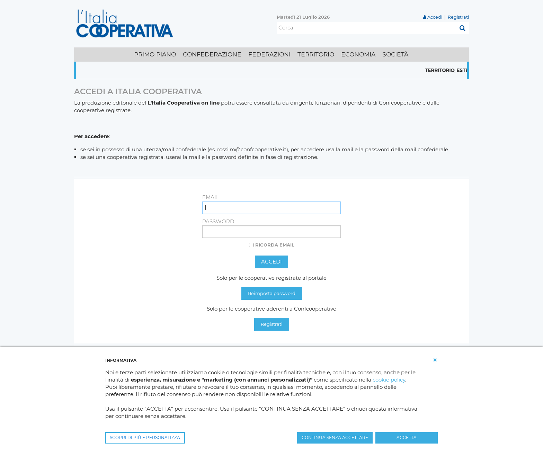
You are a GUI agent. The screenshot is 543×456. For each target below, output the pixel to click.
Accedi (434, 17)
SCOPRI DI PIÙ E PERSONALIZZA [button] (145, 437)
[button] (435, 360)
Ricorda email (274, 245)
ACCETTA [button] (407, 437)
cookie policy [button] (389, 379)
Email (210, 197)
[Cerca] (366, 28)
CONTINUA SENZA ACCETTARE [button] (335, 437)
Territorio (445, 70)
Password (218, 221)
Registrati (458, 17)
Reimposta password (271, 293)
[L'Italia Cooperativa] (126, 23)
